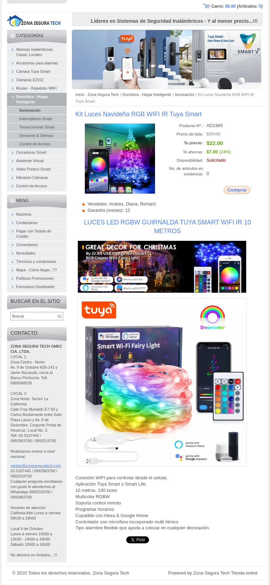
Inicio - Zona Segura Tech (97, 94)
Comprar (237, 190)
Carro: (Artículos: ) (237, 6)
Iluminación (184, 94)
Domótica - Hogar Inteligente (147, 94)
